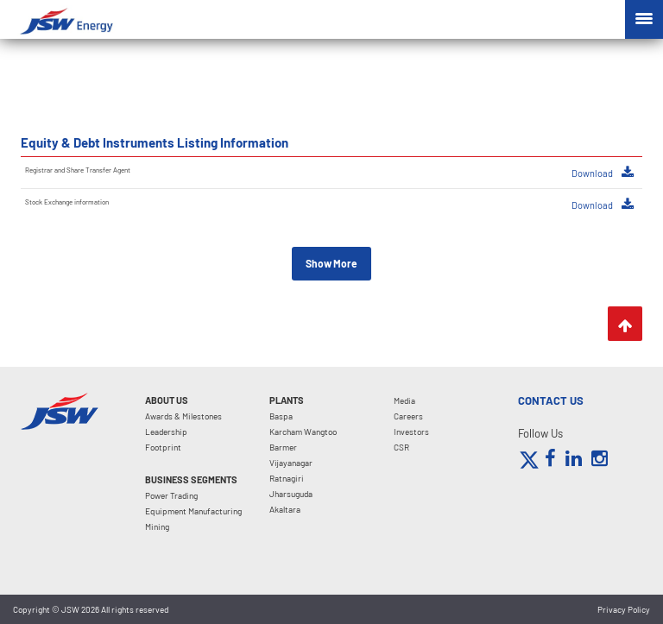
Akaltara (284, 509)
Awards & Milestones (183, 416)
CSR (401, 447)
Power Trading (171, 495)
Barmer (283, 447)
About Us (166, 400)
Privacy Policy (623, 609)
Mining (157, 526)
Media (404, 400)
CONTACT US (551, 400)
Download (602, 172)
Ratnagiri (286, 478)
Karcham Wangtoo (303, 431)
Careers (408, 416)
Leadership (166, 431)
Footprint (163, 447)
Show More (331, 263)
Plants (286, 400)
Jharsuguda (291, 493)
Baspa (281, 416)
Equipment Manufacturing (193, 511)
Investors (411, 431)
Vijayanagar (291, 462)
